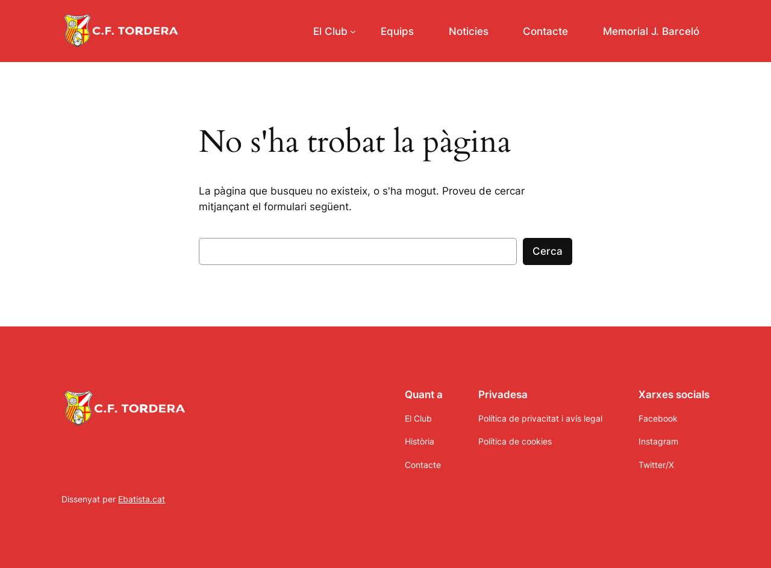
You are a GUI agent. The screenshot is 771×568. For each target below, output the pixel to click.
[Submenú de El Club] (334, 31)
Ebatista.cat (141, 499)
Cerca (547, 251)
